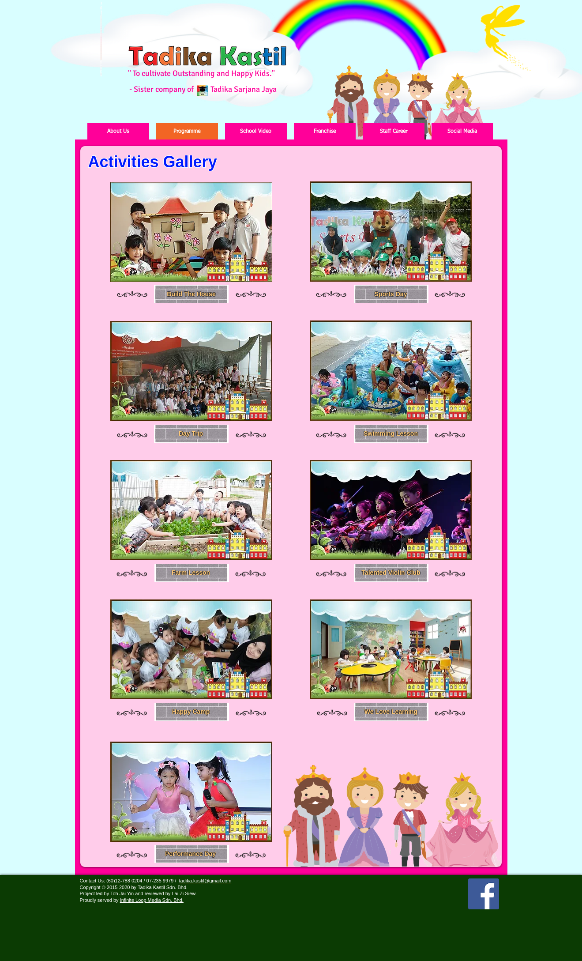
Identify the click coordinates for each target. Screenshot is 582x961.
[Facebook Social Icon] (483, 893)
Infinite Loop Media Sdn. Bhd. (152, 900)
